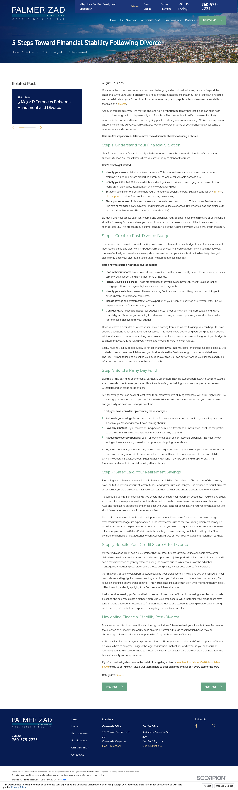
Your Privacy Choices (53, 779)
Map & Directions (111, 745)
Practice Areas (79, 740)
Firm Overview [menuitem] (128, 20)
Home (74, 726)
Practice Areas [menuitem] (173, 20)
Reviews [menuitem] (190, 20)
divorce (122, 103)
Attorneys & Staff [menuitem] (150, 20)
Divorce (119, 675)
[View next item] (40, 127)
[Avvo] (205, 726)
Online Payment (80, 747)
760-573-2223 (209, 7)
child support (113, 196)
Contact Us (77, 754)
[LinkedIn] (222, 726)
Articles (135, 6)
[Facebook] (196, 726)
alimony (217, 191)
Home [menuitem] (112, 20)
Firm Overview (79, 733)
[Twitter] (213, 726)
